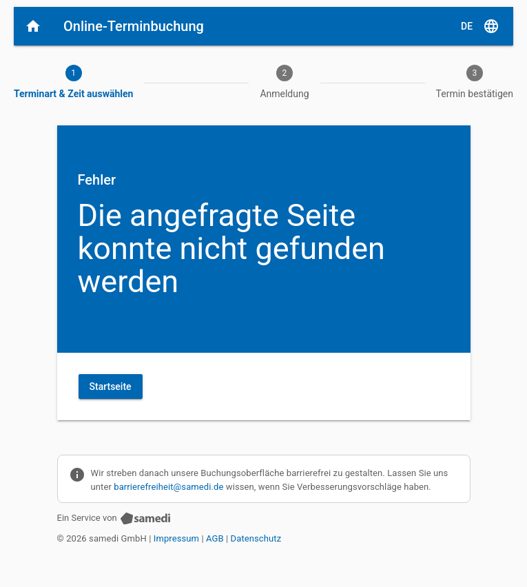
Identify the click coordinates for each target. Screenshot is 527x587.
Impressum (176, 538)
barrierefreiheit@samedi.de (168, 487)
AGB (215, 538)
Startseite (111, 386)
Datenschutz (256, 538)
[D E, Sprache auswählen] (480, 26)
